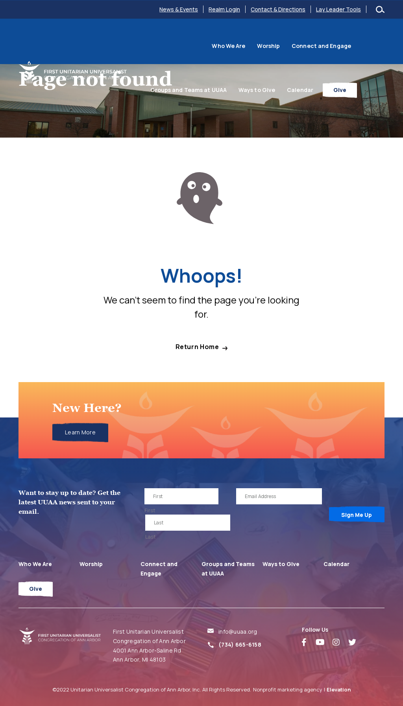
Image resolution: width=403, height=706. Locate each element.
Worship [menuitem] (207, 40)
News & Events (178, 9)
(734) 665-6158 (239, 644)
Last (150, 536)
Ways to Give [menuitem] (284, 73)
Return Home (197, 347)
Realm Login (224, 9)
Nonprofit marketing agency (287, 689)
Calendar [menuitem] (327, 73)
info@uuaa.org (237, 631)
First (149, 510)
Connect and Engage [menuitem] (260, 40)
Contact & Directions (278, 9)
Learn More (80, 432)
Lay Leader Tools (338, 9)
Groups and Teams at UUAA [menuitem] (340, 40)
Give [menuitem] (367, 73)
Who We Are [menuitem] (168, 40)
